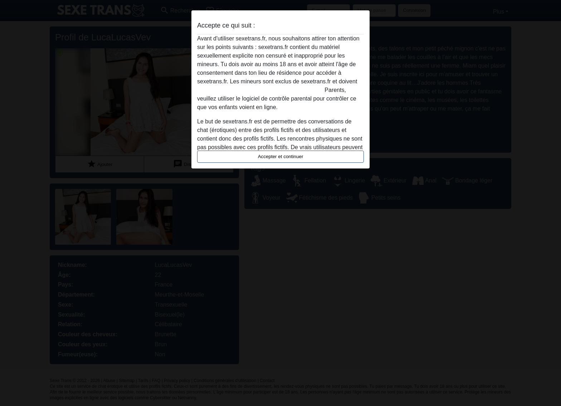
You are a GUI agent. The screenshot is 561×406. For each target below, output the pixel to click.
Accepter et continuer (280, 156)
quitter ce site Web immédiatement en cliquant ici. (260, 90)
